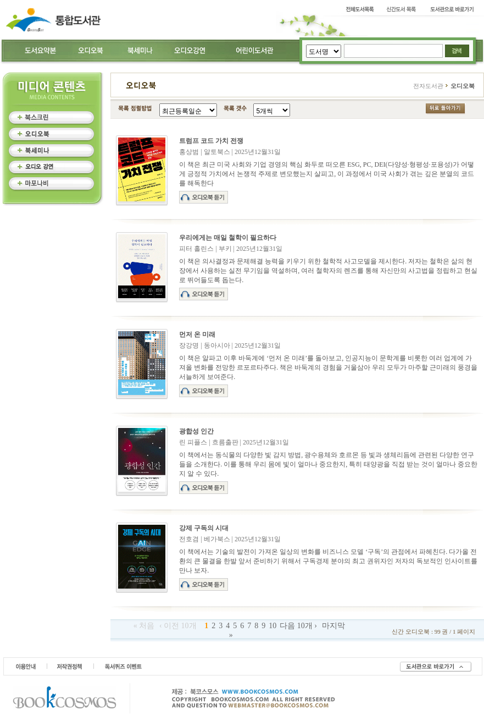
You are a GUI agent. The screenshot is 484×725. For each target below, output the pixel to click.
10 (272, 626)
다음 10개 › (298, 626)
